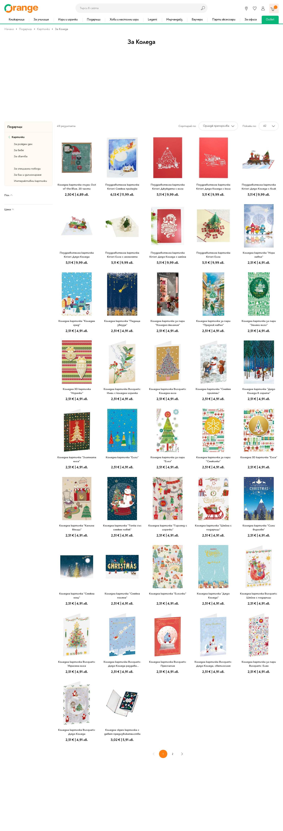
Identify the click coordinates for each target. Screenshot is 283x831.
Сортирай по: (187, 126)
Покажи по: (249, 126)
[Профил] (263, 8)
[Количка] (274, 8)
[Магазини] (246, 8)
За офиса (251, 19)
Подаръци (93, 19)
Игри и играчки (68, 19)
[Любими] (255, 8)
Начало (9, 29)
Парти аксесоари (223, 19)
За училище (41, 19)
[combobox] (135, 8)
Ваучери (197, 19)
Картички (43, 29)
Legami (152, 19)
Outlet (270, 19)
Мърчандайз (174, 19)
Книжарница (16, 19)
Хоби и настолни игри (124, 19)
